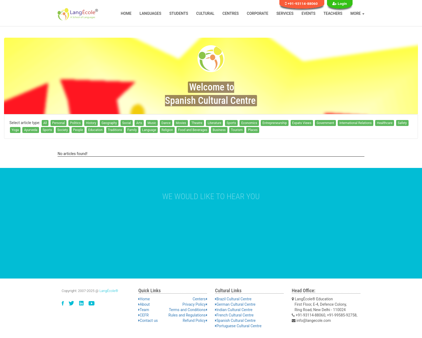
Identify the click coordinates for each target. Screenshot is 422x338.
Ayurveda (30, 130)
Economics (249, 123)
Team (143, 310)
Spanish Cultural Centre (235, 320)
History (91, 123)
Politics (75, 123)
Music (151, 123)
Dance (166, 123)
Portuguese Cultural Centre (238, 326)
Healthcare (384, 123)
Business (219, 130)
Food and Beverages (192, 130)
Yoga (15, 130)
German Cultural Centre (235, 304)
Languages (150, 13)
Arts (139, 123)
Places (253, 130)
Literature (214, 123)
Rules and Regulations (187, 315)
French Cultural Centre (234, 315)
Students (178, 13)
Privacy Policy (194, 304)
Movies (181, 123)
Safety (402, 123)
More (357, 13)
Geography (109, 123)
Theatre (196, 123)
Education (95, 130)
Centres (231, 13)
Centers (200, 299)
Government (325, 123)
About (144, 304)
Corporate (257, 13)
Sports (231, 123)
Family (132, 130)
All (45, 123)
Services (285, 13)
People (78, 130)
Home (126, 13)
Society (62, 130)
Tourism (237, 130)
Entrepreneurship (274, 123)
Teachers (332, 13)
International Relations (355, 123)
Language (149, 130)
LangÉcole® (108, 291)
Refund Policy (195, 320)
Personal (58, 123)
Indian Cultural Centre (233, 310)
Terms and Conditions (188, 310)
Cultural (205, 13)
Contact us (148, 320)
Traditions (115, 130)
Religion (167, 130)
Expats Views (301, 123)
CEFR (143, 315)
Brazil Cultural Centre (233, 299)
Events (309, 13)
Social (126, 123)
